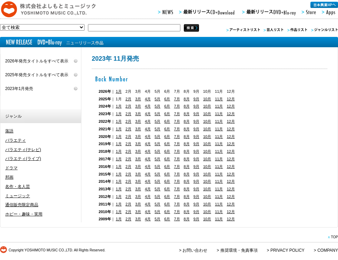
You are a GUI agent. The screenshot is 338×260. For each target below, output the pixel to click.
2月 (128, 99)
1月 (119, 91)
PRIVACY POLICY (287, 250)
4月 (148, 99)
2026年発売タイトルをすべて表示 (36, 61)
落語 (9, 131)
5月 (157, 99)
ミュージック (17, 195)
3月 (138, 99)
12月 (231, 99)
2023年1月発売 (19, 88)
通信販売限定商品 (21, 204)
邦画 (9, 177)
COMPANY (327, 250)
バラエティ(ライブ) (23, 158)
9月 (196, 99)
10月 (207, 99)
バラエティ (15, 140)
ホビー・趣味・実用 (23, 214)
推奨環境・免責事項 (239, 250)
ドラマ (11, 168)
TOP (334, 237)
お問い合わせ (194, 250)
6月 (167, 99)
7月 (177, 99)
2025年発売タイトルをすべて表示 (36, 74)
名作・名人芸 (17, 186)
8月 (187, 99)
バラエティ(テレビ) (23, 149)
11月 (219, 99)
